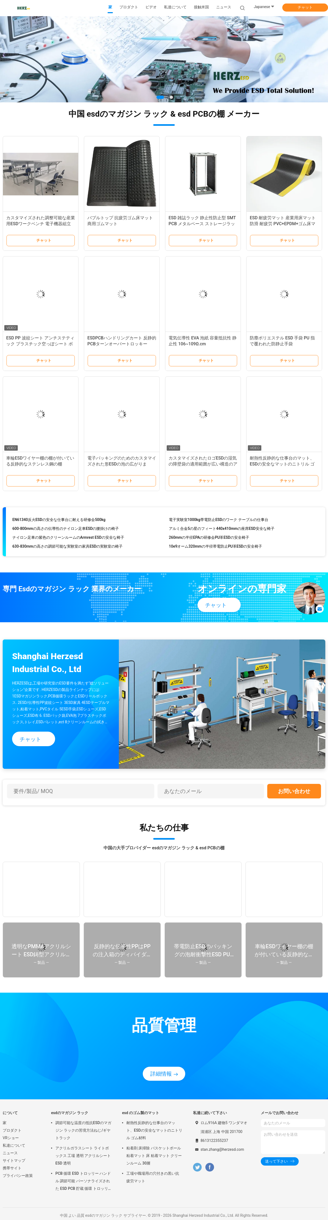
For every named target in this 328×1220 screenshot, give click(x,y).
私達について (14, 1145)
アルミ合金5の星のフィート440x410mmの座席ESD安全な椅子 (221, 529)
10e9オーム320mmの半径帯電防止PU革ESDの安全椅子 (215, 547)
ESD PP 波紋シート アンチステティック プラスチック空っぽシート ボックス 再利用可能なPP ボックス (40, 343)
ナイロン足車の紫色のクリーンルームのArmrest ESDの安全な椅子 (68, 538)
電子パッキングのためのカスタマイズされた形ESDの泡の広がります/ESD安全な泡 (121, 464)
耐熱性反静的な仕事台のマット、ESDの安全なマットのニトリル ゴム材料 (282, 464)
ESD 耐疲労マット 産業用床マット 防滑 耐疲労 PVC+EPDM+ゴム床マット (283, 223)
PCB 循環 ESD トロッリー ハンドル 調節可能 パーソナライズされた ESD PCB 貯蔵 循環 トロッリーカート (83, 1181)
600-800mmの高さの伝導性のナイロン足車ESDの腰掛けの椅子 (65, 529)
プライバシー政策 (18, 1175)
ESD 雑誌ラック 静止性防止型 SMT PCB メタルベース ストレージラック (202, 223)
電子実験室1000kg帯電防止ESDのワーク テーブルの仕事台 (218, 520)
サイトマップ (14, 1160)
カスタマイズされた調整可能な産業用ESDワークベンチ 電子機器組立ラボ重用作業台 (40, 223)
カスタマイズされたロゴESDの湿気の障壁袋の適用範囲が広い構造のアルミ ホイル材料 (203, 464)
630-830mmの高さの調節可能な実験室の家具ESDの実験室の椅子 (67, 547)
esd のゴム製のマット (140, 1113)
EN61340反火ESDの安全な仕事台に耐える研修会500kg (58, 520)
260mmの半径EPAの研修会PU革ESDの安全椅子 (209, 538)
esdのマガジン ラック (69, 1113)
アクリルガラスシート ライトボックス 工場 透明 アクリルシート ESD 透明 (83, 1155)
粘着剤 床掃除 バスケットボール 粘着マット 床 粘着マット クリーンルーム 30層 (154, 1155)
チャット (305, 7)
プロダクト (12, 1130)
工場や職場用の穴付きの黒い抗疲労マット (152, 1177)
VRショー (11, 1138)
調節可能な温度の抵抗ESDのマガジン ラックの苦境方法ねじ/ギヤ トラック (83, 1130)
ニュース (10, 1153)
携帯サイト (12, 1168)
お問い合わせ (294, 791)
